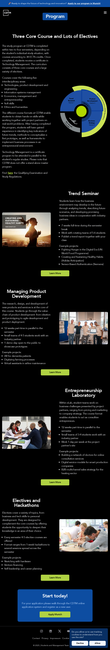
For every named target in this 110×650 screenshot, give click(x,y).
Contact (36, 638)
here (10, 173)
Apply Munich (55, 614)
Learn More (55, 273)
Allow (97, 643)
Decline (80, 643)
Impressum (55, 638)
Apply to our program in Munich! (84, 3)
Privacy (45, 638)
